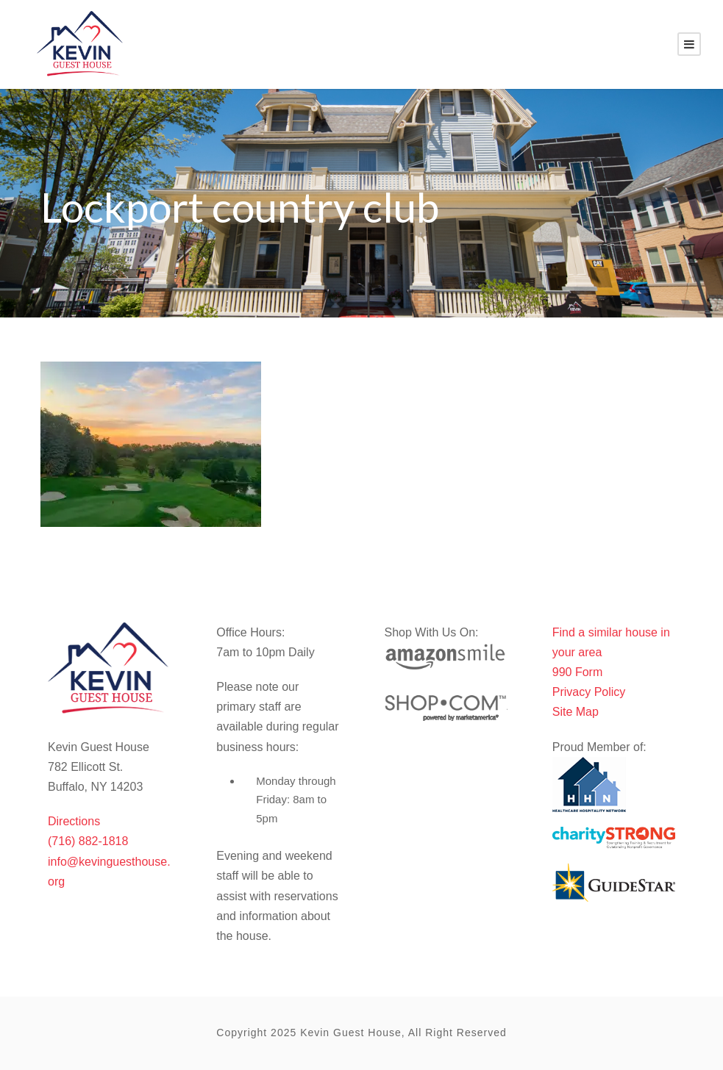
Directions (74, 821)
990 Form (577, 672)
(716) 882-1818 (88, 841)
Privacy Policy (589, 692)
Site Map (575, 711)
